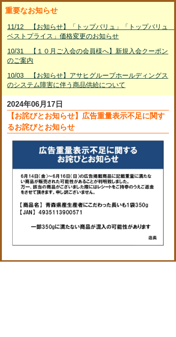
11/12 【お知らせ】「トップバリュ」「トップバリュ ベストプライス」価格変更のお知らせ (88, 31)
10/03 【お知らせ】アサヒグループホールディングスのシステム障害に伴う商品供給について (87, 80)
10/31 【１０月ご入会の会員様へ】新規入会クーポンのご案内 (87, 55)
